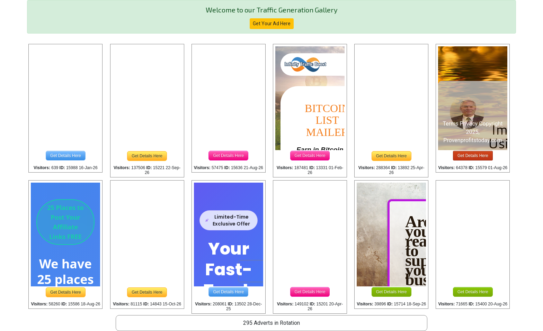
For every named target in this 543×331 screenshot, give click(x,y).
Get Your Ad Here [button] (272, 23)
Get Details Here (65, 155)
